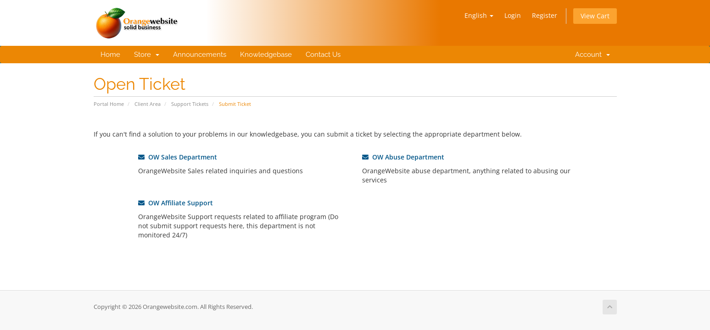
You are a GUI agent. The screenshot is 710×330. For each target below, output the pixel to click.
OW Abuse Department (403, 157)
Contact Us (323, 54)
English (478, 15)
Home (110, 54)
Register (544, 15)
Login (512, 15)
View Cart (595, 15)
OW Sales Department (177, 157)
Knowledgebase (266, 54)
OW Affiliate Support (175, 202)
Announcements (199, 54)
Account (590, 54)
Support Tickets (189, 103)
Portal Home (109, 103)
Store (146, 54)
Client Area (147, 103)
